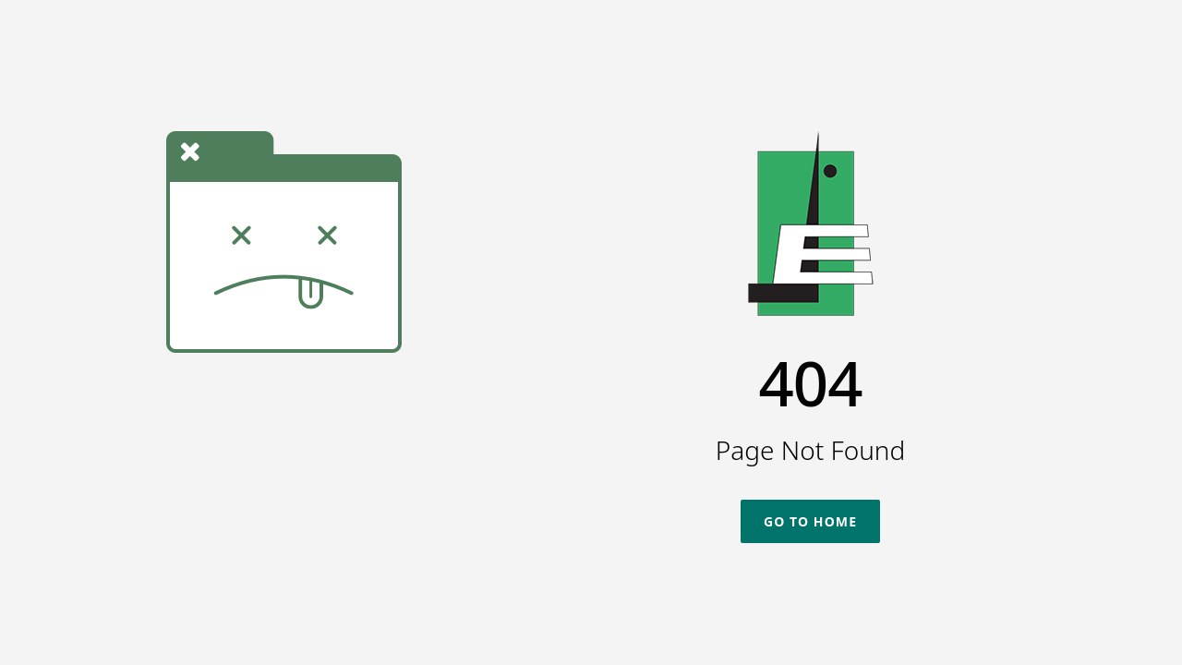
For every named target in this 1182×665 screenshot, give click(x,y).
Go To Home (810, 521)
